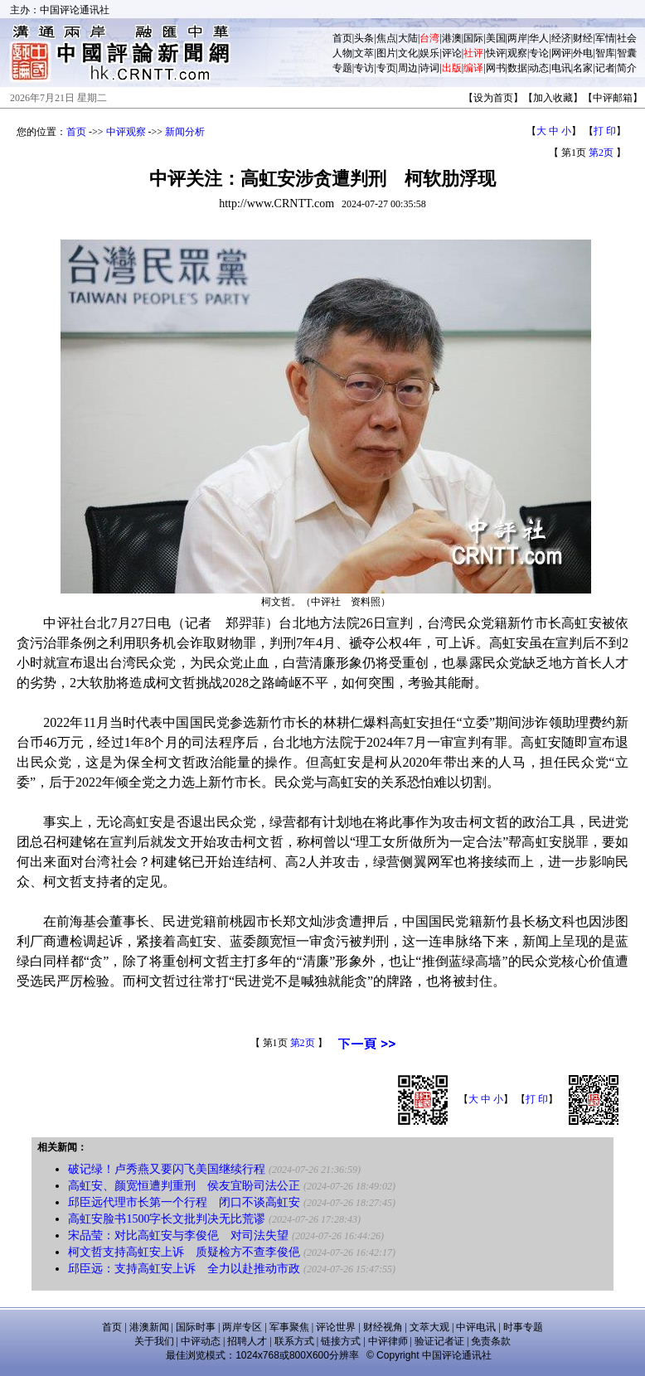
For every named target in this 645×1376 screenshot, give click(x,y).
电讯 (561, 68)
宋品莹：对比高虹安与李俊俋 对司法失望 (178, 1235)
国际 (473, 38)
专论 (539, 53)
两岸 (517, 38)
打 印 (605, 131)
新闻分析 (185, 132)
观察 (517, 53)
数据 (517, 68)
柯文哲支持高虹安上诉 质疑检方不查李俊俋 (184, 1252)
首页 (342, 38)
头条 (364, 38)
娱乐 (429, 53)
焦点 (386, 38)
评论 (452, 53)
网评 (561, 53)
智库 (605, 53)
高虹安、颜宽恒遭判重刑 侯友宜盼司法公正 (184, 1186)
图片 (386, 53)
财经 (583, 38)
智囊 (627, 53)
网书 (496, 68)
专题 (342, 68)
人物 (342, 53)
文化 (408, 53)
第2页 (601, 152)
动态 (539, 68)
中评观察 (126, 132)
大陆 (408, 38)
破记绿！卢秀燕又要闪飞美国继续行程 (166, 1169)
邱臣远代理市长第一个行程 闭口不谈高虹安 (184, 1202)
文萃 (364, 53)
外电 (583, 53)
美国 (496, 38)
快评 (496, 53)
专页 (386, 68)
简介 (627, 68)
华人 (539, 38)
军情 (605, 38)
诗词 (429, 68)
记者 (605, 68)
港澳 (452, 38)
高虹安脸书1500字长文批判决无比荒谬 (166, 1219)
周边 (408, 68)
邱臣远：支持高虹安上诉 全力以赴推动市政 (184, 1268)
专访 (364, 68)
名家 (583, 68)
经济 (561, 38)
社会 (627, 38)
